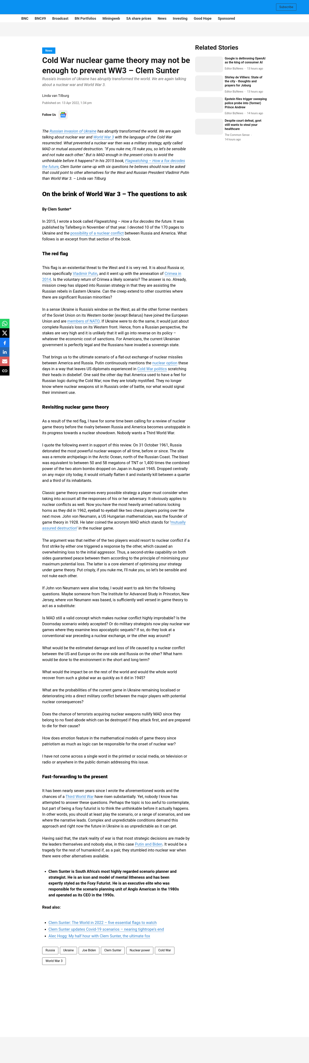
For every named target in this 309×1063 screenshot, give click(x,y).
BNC (24, 18)
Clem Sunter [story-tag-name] (112, 950)
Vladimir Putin (85, 273)
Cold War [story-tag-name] (164, 950)
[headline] (246, 61)
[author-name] (235, 69)
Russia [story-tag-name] (50, 950)
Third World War (80, 796)
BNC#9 (40, 18)
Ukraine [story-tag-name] (68, 950)
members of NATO (83, 321)
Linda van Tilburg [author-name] (55, 96)
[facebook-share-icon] (5, 344)
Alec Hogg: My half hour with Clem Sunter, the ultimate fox (99, 936)
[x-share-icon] (5, 335)
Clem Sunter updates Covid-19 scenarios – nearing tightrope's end (106, 929)
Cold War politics (152, 368)
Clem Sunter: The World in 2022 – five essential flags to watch (102, 922)
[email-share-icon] (5, 363)
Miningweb (111, 18)
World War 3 (103, 137)
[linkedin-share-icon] (5, 354)
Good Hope (202, 18)
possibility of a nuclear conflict (97, 233)
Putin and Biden (148, 844)
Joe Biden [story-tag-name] (89, 950)
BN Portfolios (85, 18)
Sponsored (226, 18)
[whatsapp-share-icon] (5, 325)
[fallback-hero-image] (209, 64)
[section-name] (48, 50)
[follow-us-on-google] (63, 115)
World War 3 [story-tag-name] (54, 961)
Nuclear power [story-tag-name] (140, 950)
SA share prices (138, 18)
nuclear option (164, 363)
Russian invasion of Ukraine (72, 131)
